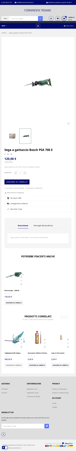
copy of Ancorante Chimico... (57, 354)
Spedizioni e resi (32, 389)
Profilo (54, 403)
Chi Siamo (4, 389)
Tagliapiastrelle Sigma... (13, 353)
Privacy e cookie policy (59, 389)
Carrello (54, 407)
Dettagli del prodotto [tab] (43, 225)
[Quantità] (20, 173)
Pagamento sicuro (33, 393)
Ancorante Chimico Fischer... (38, 353)
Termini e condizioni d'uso (60, 393)
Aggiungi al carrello (17, 182)
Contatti (4, 393)
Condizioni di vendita (33, 396)
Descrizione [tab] (23, 225)
